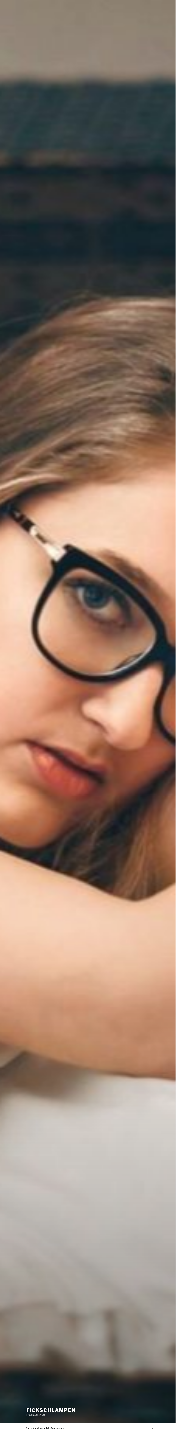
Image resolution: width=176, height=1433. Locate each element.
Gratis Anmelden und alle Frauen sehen (45, 1428)
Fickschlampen (51, 1410)
